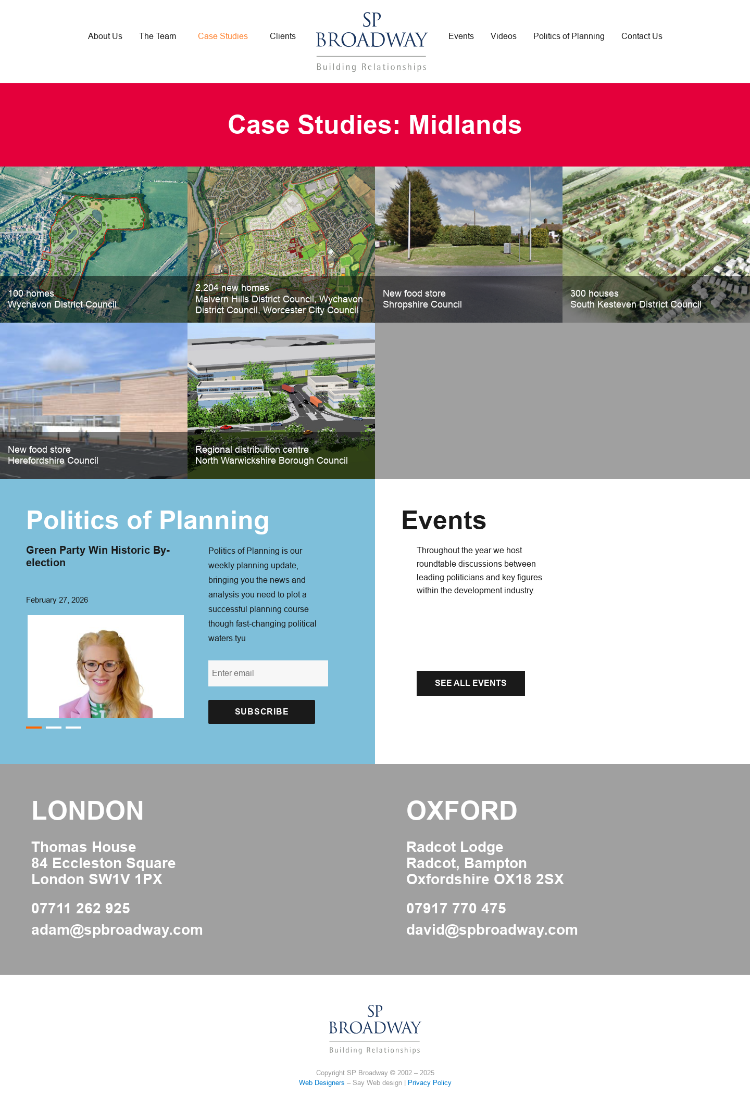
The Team (157, 36)
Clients (283, 36)
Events (461, 36)
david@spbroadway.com (492, 930)
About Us (105, 36)
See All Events (471, 683)
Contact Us (641, 36)
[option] (107, 631)
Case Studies (223, 36)
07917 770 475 (456, 908)
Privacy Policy (430, 1083)
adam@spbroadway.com (117, 930)
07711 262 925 (80, 908)
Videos (504, 36)
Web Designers (322, 1083)
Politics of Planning (569, 36)
